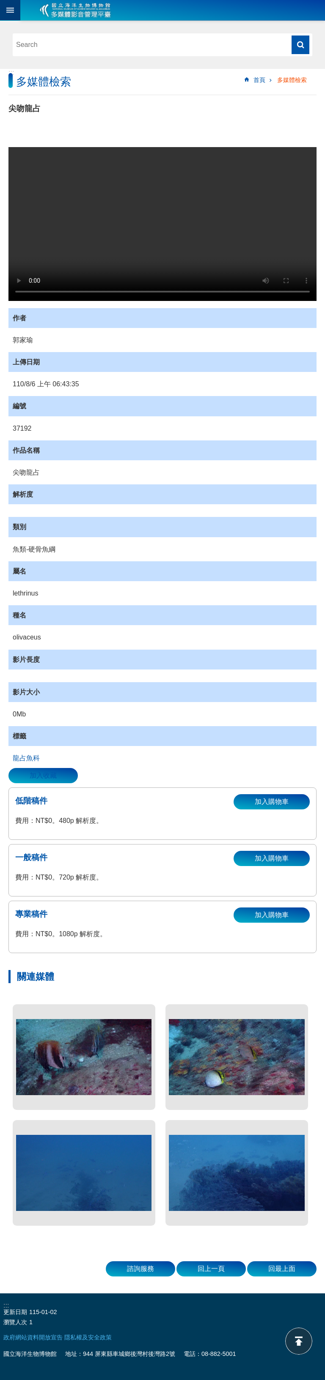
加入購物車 (272, 801)
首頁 (259, 80)
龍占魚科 (26, 758)
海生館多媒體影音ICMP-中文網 (75, 10)
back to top (298, 1341)
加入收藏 (43, 775)
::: (11, 72)
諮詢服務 (140, 1268)
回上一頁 (211, 1268)
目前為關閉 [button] (10, 10)
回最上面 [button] (281, 1268)
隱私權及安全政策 (88, 1337)
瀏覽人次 (15, 1322)
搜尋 (300, 45)
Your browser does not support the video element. (162, 224)
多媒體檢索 (292, 80)
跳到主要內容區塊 (4, 4)
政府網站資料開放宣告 (33, 1337)
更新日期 (15, 1312)
